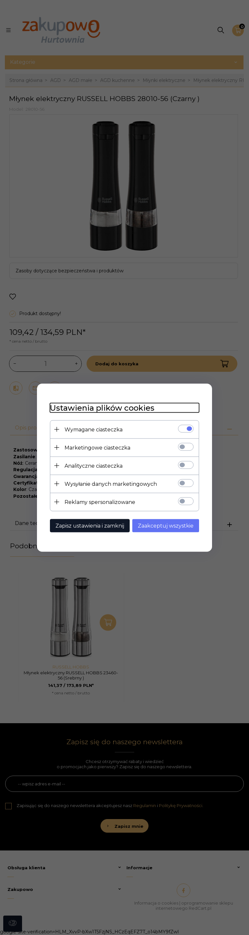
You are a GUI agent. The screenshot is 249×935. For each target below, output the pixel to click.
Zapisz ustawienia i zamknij (89, 525)
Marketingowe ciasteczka (97, 447)
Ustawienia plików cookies (102, 407)
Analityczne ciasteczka (94, 465)
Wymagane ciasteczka (94, 429)
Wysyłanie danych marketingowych (111, 484)
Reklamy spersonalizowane (100, 502)
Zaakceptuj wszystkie (166, 525)
